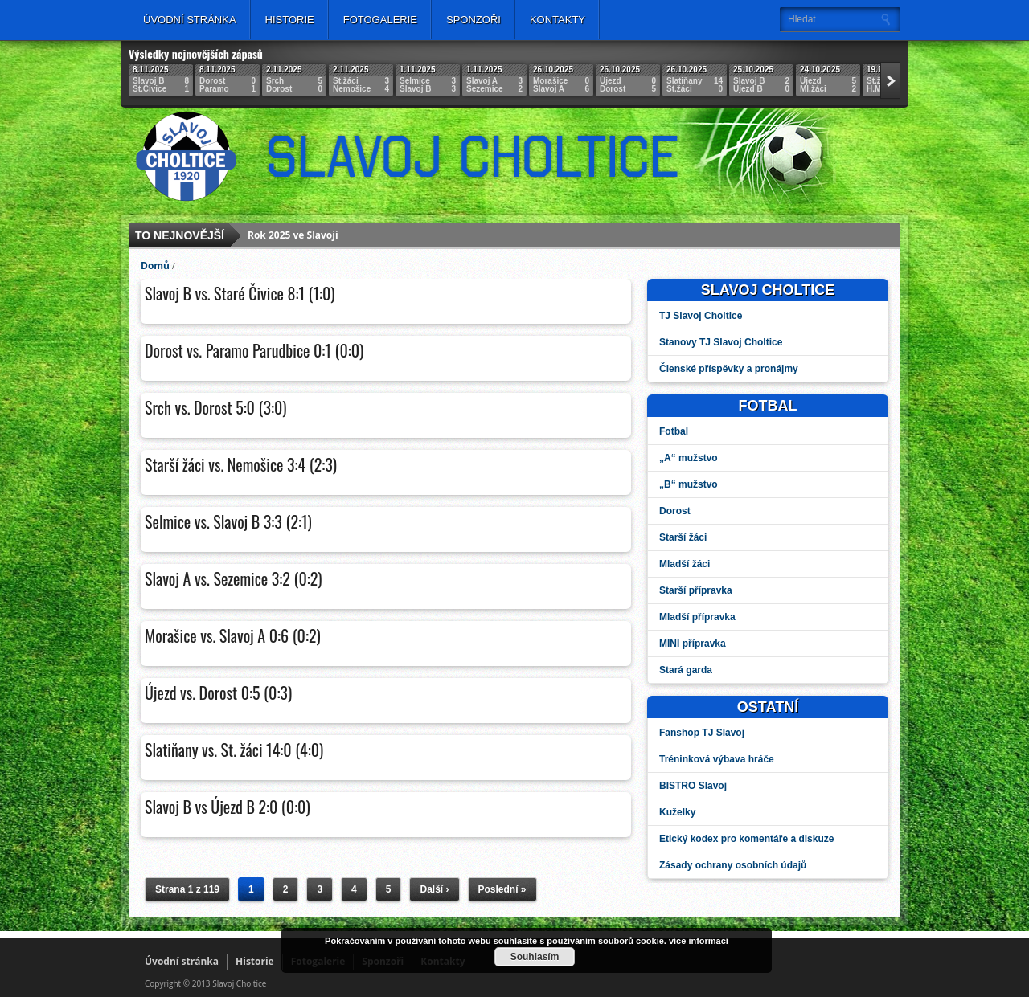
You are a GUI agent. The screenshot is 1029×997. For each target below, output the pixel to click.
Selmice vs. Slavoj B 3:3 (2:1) (228, 521)
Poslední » (502, 889)
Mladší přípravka (697, 617)
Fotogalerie (380, 20)
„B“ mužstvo (688, 484)
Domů (155, 265)
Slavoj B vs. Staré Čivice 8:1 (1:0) (240, 293)
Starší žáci (683, 537)
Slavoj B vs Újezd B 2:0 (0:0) (227, 807)
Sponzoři (473, 20)
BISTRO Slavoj (693, 785)
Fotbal (673, 431)
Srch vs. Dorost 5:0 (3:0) (216, 407)
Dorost (675, 511)
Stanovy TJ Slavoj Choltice (720, 342)
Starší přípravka (695, 590)
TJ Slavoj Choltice (700, 315)
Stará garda (685, 670)
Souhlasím (535, 956)
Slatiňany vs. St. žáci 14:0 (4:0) (234, 750)
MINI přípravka (692, 643)
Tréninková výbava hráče (716, 759)
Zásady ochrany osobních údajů (732, 865)
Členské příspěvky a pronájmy (728, 368)
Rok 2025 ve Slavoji (293, 235)
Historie (289, 20)
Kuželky (677, 812)
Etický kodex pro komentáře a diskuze (746, 838)
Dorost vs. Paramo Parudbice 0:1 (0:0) (254, 350)
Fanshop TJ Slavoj (701, 732)
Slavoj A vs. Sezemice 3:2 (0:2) (233, 578)
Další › (434, 889)
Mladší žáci (684, 564)
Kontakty (557, 20)
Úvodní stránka (189, 20)
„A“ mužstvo (688, 458)
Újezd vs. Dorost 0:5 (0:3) (218, 692)
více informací (698, 941)
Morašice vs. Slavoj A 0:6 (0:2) (233, 635)
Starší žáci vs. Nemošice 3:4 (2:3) (241, 464)
